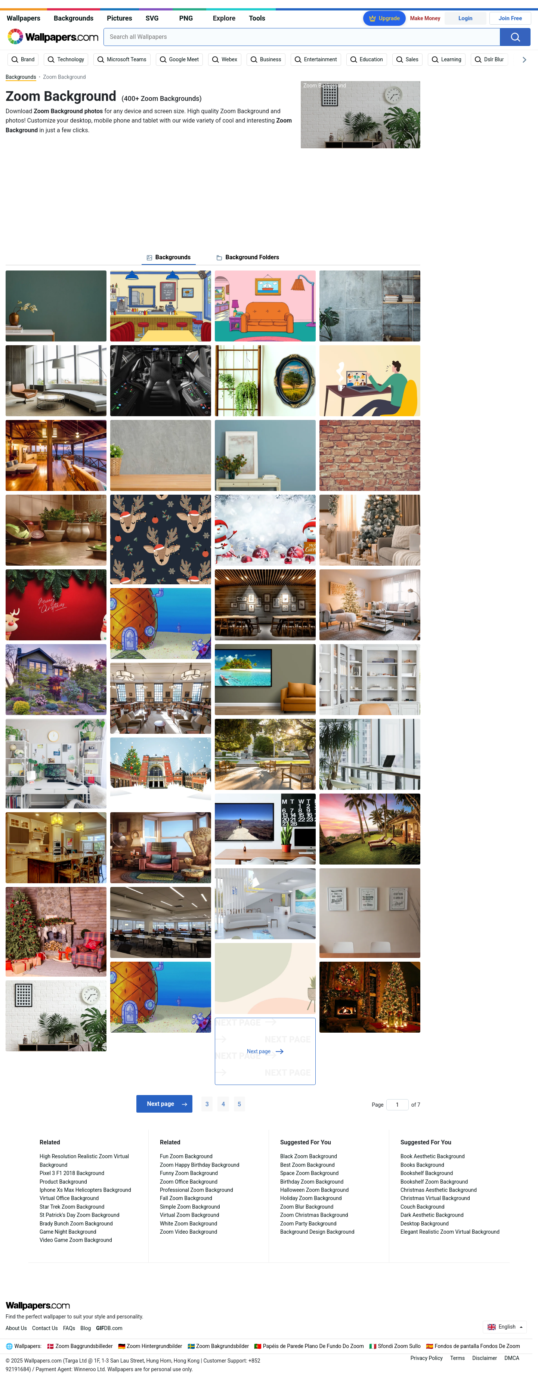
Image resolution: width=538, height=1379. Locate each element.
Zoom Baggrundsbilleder (84, 1346)
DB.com (109, 1328)
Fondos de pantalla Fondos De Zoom (477, 1346)
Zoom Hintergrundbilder (154, 1346)
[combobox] (301, 37)
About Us (16, 1328)
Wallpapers (23, 18)
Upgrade (389, 18)
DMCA (511, 1358)
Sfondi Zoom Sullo (399, 1346)
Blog (85, 1328)
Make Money (425, 18)
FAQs (69, 1328)
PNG (186, 18)
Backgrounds (73, 18)
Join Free (510, 18)
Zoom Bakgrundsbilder (222, 1346)
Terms (457, 1358)
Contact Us (45, 1328)
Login (465, 18)
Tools (257, 18)
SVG (152, 18)
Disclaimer (484, 1358)
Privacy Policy (427, 1358)
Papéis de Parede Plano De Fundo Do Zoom (313, 1346)
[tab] (169, 257)
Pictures (119, 18)
